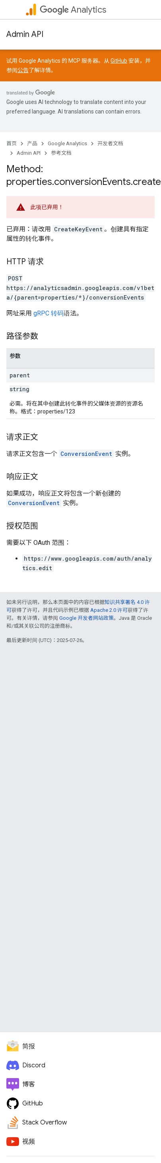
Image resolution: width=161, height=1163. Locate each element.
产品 (32, 143)
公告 (23, 70)
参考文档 (61, 153)
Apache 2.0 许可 (109, 610)
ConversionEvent (86, 454)
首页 (11, 143)
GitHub (119, 61)
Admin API (24, 34)
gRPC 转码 (48, 313)
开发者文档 (110, 143)
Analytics (73, 9)
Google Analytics (67, 143)
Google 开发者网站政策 (86, 618)
